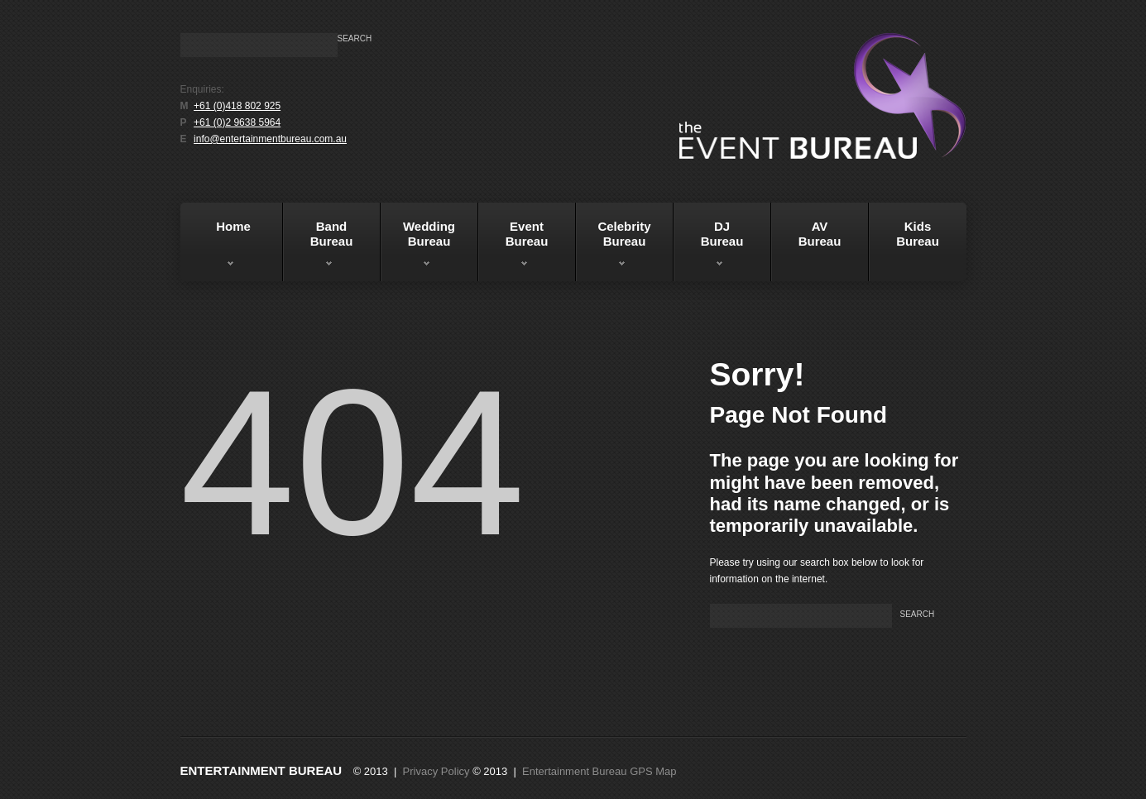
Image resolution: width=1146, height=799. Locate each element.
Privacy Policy (436, 771)
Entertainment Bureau (261, 770)
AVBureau (820, 233)
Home (218, 247)
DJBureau (709, 247)
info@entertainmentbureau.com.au (270, 139)
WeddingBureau (418, 247)
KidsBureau (917, 233)
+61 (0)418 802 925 (237, 106)
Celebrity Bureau (613, 247)
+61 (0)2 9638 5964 (237, 122)
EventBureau (513, 247)
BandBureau (318, 247)
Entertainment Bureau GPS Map (599, 771)
